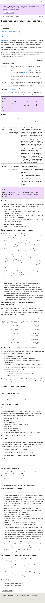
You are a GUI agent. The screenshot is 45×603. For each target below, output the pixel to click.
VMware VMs (29, 92)
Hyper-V (38, 70)
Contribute (25, 599)
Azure (17, 16)
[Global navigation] (1, 2)
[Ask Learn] (39, 16)
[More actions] (42, 16)
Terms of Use (18, 601)
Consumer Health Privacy (6, 601)
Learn (2, 16)
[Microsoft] (22, 2)
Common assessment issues (8, 35)
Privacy (31, 599)
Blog (19, 599)
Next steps (4, 36)
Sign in (42, 2)
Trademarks (25, 601)
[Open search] (38, 2)
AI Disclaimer (4, 599)
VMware (32, 70)
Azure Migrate (4, 40)
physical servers (22, 72)
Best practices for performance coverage (11, 33)
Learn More (17, 79)
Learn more (21, 73)
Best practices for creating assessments (11, 31)
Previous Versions (10, 16)
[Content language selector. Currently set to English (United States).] (7, 595)
